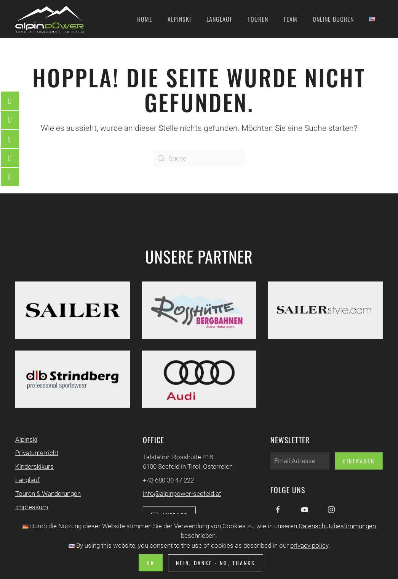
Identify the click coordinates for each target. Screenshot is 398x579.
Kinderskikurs (33, 466)
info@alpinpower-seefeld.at (181, 493)
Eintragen (358, 461)
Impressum (30, 507)
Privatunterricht (36, 453)
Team (290, 19)
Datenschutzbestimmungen (337, 526)
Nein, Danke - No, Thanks (215, 563)
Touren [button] (258, 19)
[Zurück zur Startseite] (49, 19)
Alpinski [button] (179, 19)
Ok (151, 563)
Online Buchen (333, 19)
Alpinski (25, 439)
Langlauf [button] (219, 19)
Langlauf (26, 480)
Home (144, 19)
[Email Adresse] (299, 461)
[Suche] (199, 158)
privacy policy (309, 545)
